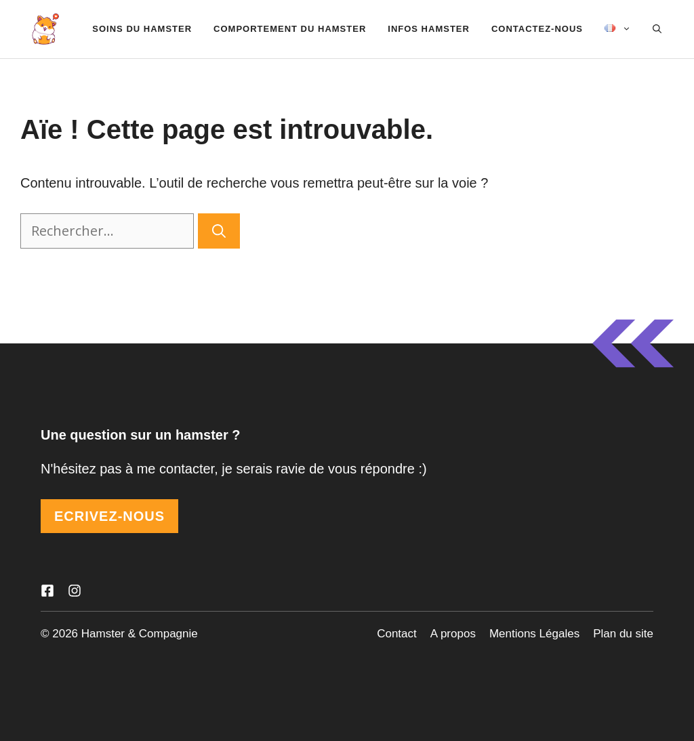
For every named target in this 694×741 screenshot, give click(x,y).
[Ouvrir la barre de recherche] (657, 29)
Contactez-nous (537, 29)
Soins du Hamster (142, 29)
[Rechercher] (219, 231)
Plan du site (623, 633)
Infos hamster (429, 29)
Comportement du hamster (289, 29)
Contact (397, 633)
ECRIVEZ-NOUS (109, 516)
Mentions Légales (534, 633)
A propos (453, 633)
